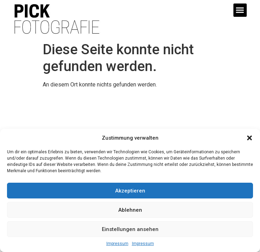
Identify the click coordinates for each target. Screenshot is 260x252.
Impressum (117, 243)
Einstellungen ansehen (130, 229)
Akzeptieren (130, 191)
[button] (249, 137)
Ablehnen (130, 210)
